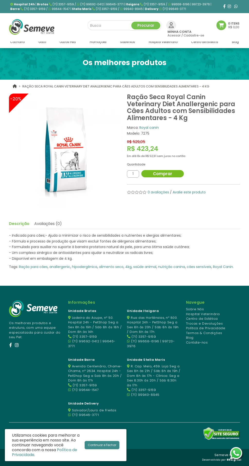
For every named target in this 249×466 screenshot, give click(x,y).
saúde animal (144, 266)
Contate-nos (197, 342)
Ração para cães (33, 266)
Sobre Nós (195, 309)
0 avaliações (158, 192)
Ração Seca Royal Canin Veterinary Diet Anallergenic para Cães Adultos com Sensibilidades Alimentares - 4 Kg (115, 86)
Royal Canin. (223, 266)
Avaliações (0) (48, 223)
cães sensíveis (199, 266)
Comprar (165, 174)
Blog (190, 337)
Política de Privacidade (205, 328)
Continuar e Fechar (102, 445)
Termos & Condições (204, 333)
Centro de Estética (202, 318)
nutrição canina (171, 266)
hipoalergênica (84, 266)
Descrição (19, 223)
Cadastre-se (194, 34)
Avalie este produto (189, 192)
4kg (128, 266)
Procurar (145, 24)
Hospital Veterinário (203, 314)
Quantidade (136, 164)
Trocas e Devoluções (204, 323)
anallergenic (59, 266)
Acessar (174, 34)
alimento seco (111, 266)
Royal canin (149, 127)
